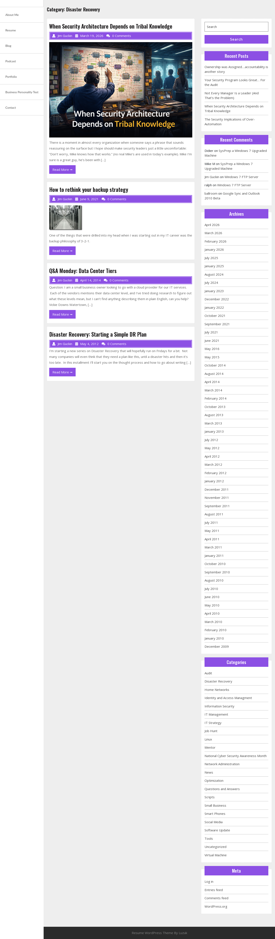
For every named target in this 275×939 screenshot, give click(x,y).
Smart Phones (215, 813)
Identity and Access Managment (228, 698)
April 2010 (212, 613)
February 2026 (215, 241)
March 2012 (213, 464)
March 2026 (213, 233)
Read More (64, 170)
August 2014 (214, 373)
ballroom (211, 193)
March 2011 (213, 547)
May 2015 (212, 357)
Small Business (215, 805)
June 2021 (212, 340)
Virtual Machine (216, 855)
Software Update (217, 830)
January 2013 (214, 431)
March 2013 (213, 423)
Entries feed (214, 890)
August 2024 (214, 274)
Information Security (219, 706)
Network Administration (222, 764)
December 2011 (217, 489)
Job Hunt (211, 731)
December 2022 (217, 299)
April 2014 (212, 382)
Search (236, 39)
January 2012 (214, 481)
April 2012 (212, 456)
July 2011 (211, 522)
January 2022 (214, 307)
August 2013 (214, 415)
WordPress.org (216, 906)
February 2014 (215, 398)
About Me (12, 15)
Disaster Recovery (218, 681)
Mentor (210, 747)
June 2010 (212, 597)
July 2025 (211, 258)
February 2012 (215, 473)
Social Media (214, 822)
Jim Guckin (212, 177)
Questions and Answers (222, 789)
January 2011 (214, 555)
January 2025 (214, 266)
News (209, 772)
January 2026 (214, 249)
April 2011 (212, 539)
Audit (208, 673)
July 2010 (211, 588)
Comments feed (216, 898)
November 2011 (217, 497)
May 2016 (212, 349)
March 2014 (213, 390)
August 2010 (214, 580)
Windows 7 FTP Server (241, 177)
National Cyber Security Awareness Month (236, 756)
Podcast (10, 61)
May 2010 (212, 605)
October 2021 (215, 315)
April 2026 (212, 225)
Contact (10, 107)
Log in (209, 881)
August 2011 (214, 514)
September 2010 (217, 572)
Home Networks (217, 689)
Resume (10, 30)
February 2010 (215, 630)
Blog (8, 45)
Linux (208, 739)
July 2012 (211, 440)
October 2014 (215, 365)
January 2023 (214, 291)
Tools (209, 838)
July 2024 (211, 282)
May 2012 (212, 448)
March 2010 (213, 622)
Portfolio (11, 76)
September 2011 (217, 506)
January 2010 (214, 638)
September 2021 (217, 324)
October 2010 (215, 564)
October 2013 (215, 407)
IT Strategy (213, 723)
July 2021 (211, 332)
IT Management (216, 714)
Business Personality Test (21, 92)
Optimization (214, 780)
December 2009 (217, 646)
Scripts (210, 797)
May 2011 (212, 530)
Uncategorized (215, 846)
